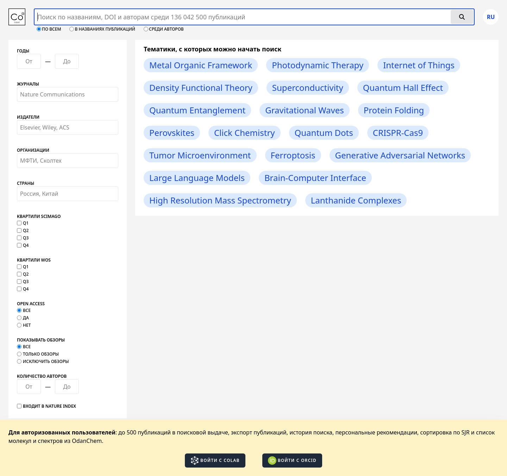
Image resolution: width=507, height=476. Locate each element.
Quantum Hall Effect (403, 87)
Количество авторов (42, 376)
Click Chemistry (244, 132)
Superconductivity (307, 87)
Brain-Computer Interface (315, 177)
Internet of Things (419, 65)
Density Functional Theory (200, 87)
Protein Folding (394, 110)
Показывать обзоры (41, 340)
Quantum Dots (324, 132)
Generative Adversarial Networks (400, 155)
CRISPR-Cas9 (398, 132)
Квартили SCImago (39, 216)
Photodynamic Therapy (317, 65)
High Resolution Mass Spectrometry (220, 200)
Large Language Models (197, 177)
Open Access (31, 304)
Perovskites (171, 132)
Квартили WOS (34, 260)
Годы (23, 51)
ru (491, 17)
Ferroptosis (293, 155)
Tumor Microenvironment (200, 155)
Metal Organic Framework (200, 65)
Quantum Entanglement (197, 110)
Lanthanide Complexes (356, 200)
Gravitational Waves (304, 110)
